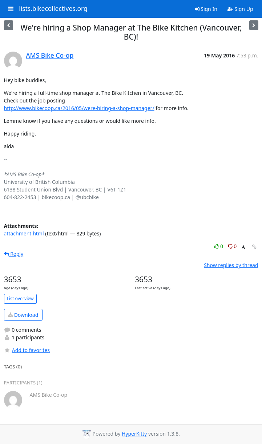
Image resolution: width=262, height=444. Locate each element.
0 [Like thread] (219, 246)
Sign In (206, 8)
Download (23, 314)
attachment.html (24, 233)
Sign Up (240, 8)
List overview (20, 298)
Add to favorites (27, 350)
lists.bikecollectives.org (53, 8)
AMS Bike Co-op (49, 55)
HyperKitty (134, 433)
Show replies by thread (231, 265)
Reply (14, 253)
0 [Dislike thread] (232, 246)
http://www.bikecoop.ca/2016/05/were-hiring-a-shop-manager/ (79, 108)
